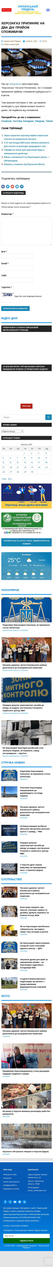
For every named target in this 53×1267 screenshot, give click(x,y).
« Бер (3, 479)
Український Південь (28, 8)
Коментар (7, 214)
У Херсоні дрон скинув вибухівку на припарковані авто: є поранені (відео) (33, 867)
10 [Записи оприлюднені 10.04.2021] (39, 458)
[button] (48, 10)
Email (4, 263)
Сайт (4, 275)
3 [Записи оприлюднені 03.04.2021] (38, 453)
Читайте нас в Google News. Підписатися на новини (26, 542)
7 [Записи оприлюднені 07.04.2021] (17, 458)
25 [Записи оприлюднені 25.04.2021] (46, 467)
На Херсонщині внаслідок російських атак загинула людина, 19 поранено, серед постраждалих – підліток (23, 750)
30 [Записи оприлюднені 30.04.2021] (32, 472)
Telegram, (40, 121)
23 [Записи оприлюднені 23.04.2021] (32, 467)
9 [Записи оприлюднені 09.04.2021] (31, 458)
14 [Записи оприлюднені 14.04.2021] (18, 462)
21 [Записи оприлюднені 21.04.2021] (17, 467)
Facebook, (7, 121)
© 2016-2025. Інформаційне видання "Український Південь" (26, 1246)
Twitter (49, 121)
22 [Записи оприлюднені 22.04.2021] (25, 467)
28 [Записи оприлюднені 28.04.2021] (18, 472)
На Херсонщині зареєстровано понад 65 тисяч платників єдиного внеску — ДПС (35, 945)
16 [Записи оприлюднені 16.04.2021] (32, 462)
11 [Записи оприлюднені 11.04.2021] (46, 458)
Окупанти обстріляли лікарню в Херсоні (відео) (26, 1151)
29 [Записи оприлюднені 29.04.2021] (25, 472)
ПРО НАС (26, 406)
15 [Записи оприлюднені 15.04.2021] (25, 462)
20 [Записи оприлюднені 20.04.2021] (11, 467)
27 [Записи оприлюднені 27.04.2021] (11, 472)
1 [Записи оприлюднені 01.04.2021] (24, 453)
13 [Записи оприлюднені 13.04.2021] (11, 462)
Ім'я (4, 251)
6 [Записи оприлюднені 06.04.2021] (10, 458)
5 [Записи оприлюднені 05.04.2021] (3, 458)
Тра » (10, 479)
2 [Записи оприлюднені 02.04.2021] (31, 453)
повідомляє (15, 84)
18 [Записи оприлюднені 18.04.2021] (46, 462)
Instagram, (29, 121)
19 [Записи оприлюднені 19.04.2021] (3, 467)
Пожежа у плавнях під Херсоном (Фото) (24, 164)
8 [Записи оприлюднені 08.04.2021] (24, 458)
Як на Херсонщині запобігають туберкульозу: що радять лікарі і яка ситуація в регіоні (35, 929)
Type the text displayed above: (28, 296)
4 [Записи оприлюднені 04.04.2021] (46, 453)
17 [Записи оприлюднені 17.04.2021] (39, 462)
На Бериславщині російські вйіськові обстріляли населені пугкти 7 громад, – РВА (35, 829)
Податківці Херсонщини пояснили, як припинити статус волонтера (35, 774)
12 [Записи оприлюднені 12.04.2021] (3, 462)
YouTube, (18, 121)
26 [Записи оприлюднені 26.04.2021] (4, 472)
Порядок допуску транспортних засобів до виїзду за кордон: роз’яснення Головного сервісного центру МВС (23, 708)
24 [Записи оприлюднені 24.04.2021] (39, 467)
